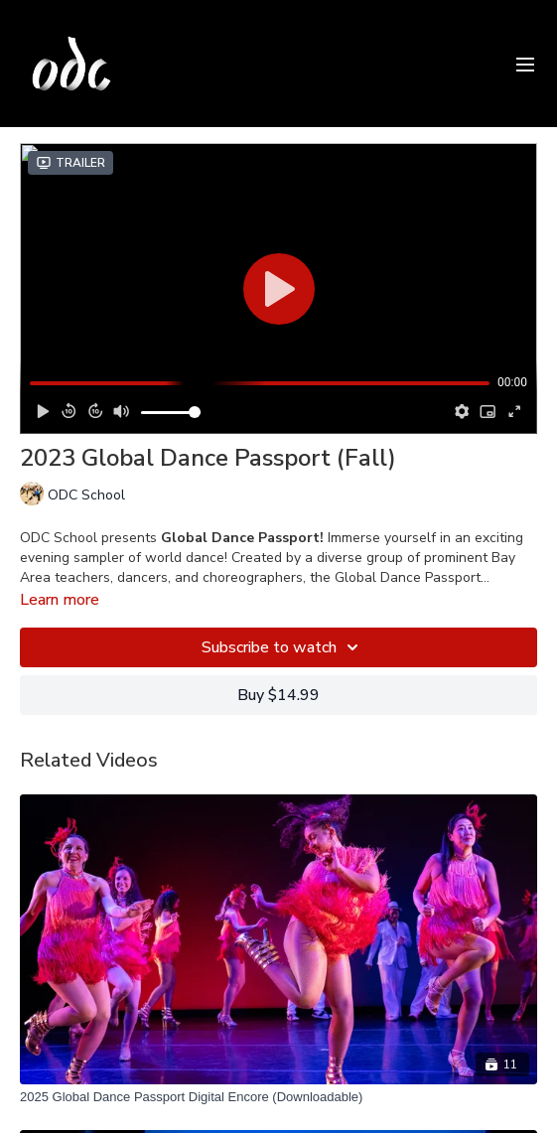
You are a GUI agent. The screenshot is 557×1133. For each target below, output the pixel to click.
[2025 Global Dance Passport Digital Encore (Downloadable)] (278, 1097)
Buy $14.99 (278, 695)
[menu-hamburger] (525, 63)
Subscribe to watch (283, 647)
